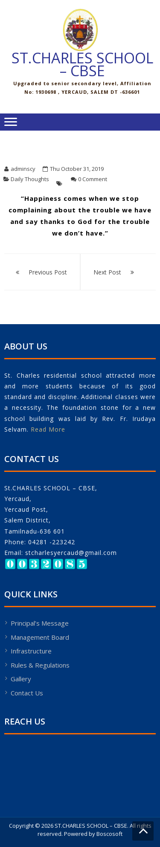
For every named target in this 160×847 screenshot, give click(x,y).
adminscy (23, 169)
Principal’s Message (40, 623)
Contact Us (27, 693)
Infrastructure (31, 651)
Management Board (40, 637)
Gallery (21, 678)
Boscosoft (109, 834)
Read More (48, 429)
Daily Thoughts (30, 179)
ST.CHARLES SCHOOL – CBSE (82, 64)
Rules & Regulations (40, 665)
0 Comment (92, 179)
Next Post (107, 272)
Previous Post (48, 272)
